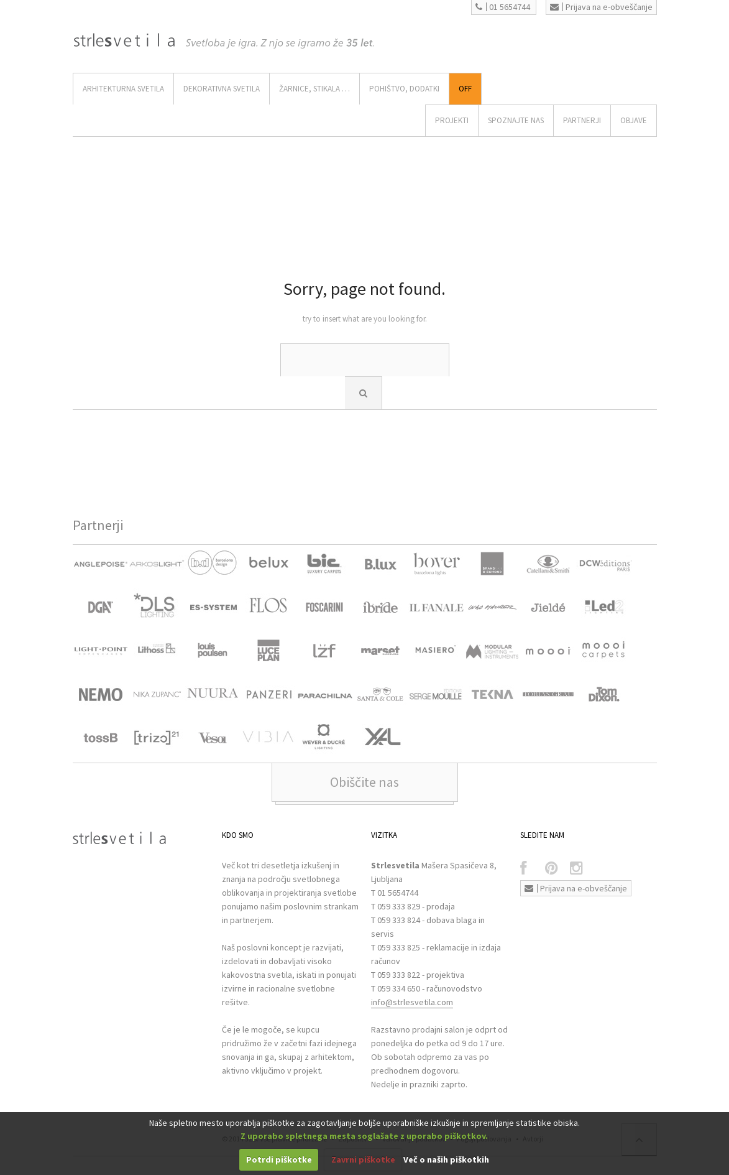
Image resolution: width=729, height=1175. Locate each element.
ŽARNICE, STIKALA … (314, 88)
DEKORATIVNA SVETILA (221, 88)
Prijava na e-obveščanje (601, 6)
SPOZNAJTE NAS (516, 120)
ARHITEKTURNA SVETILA (123, 88)
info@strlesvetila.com (412, 1002)
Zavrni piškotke (363, 1159)
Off (465, 88)
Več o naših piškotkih (446, 1159)
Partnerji (582, 120)
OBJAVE (633, 120)
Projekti (452, 120)
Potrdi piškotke (279, 1159)
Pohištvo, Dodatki (404, 88)
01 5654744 (502, 6)
